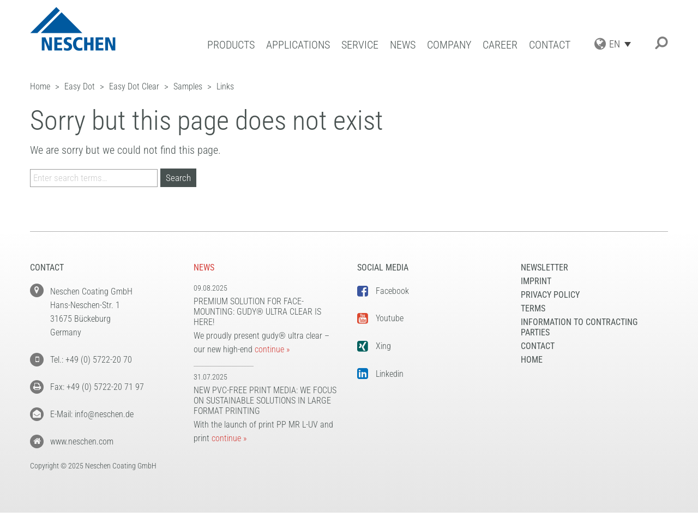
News (403, 45)
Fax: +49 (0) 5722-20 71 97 (97, 387)
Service (359, 45)
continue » (272, 349)
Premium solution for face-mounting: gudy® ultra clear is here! (257, 311)
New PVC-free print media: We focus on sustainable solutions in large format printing (265, 400)
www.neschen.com (81, 441)
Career (500, 45)
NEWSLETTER (544, 267)
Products (231, 45)
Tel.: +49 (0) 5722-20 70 (91, 359)
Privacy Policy (550, 295)
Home (532, 359)
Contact (549, 45)
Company (449, 45)
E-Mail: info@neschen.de (92, 414)
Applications (298, 45)
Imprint (536, 281)
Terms (533, 308)
